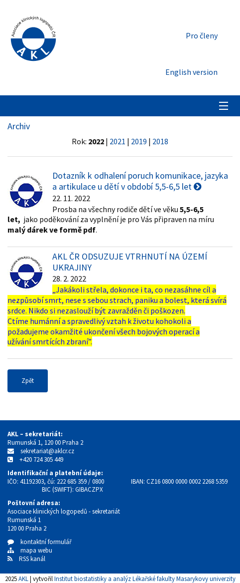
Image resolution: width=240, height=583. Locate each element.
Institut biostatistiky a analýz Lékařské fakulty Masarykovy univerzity (145, 579)
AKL (23, 579)
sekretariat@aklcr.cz (47, 451)
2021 (117, 141)
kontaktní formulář (39, 542)
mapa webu (29, 550)
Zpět (27, 380)
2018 (160, 141)
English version (191, 72)
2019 (139, 141)
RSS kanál (32, 559)
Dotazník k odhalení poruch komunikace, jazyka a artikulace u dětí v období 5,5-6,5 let (140, 181)
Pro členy (202, 35)
